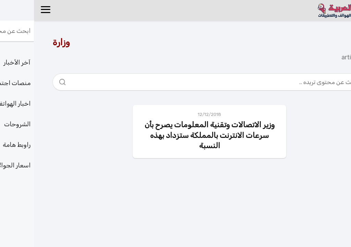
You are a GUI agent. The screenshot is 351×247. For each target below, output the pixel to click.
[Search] (31, 80)
